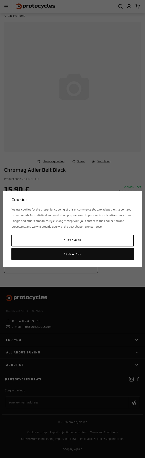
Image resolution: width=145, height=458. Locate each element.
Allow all (72, 254)
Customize (72, 240)
